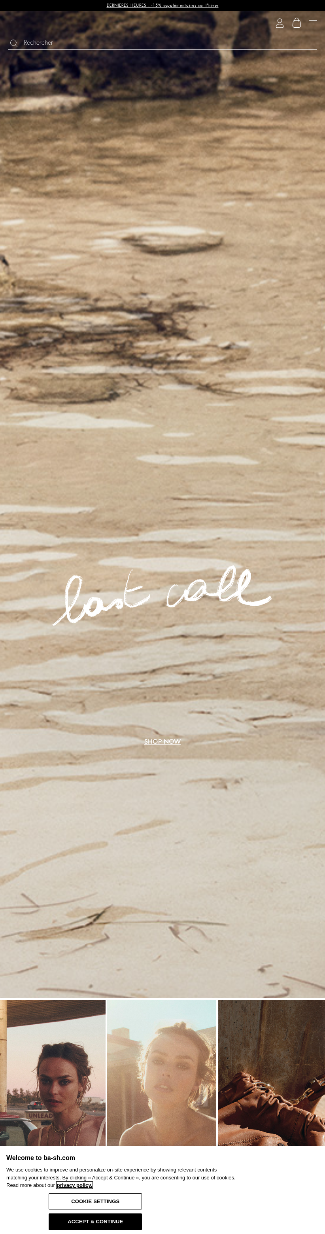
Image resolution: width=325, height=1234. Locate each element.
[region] (162, 1190)
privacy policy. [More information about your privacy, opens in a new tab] (74, 1185)
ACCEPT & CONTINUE (95, 1222)
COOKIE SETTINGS (95, 1201)
